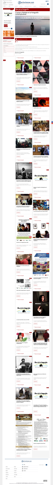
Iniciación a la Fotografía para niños (22, 242)
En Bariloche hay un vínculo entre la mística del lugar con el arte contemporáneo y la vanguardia (41, 239)
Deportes (7, 472)
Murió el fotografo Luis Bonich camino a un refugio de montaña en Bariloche (23, 74)
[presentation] (8, 58)
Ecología (15, 470)
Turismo (35, 7)
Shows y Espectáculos (28, 7)
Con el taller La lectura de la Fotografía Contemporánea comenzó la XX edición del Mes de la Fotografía (23, 401)
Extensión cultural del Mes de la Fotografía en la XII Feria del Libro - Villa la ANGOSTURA (41, 157)
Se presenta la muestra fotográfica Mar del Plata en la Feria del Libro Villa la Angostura (23, 181)
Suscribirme (5, 26)
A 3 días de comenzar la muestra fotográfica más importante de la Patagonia (23, 450)
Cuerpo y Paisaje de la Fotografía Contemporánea (22, 343)
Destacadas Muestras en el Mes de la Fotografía (40, 374)
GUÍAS (11, 7)
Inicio (16, 10)
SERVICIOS (21, 7)
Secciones (16, 7)
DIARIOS (5, 7)
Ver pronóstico (11, 4)
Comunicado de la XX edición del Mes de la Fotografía (23, 150)
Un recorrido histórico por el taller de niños (41, 211)
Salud (15, 476)
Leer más (18, 81)
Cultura (19, 10)
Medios (7, 470)
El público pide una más (37, 108)
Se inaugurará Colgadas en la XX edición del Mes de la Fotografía (41, 278)
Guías (6, 478)
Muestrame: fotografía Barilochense (40, 84)
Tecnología (15, 474)
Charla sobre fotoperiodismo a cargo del (23, 290)
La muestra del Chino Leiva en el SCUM (22, 319)
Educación (7, 474)
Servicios (15, 472)
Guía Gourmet (24, 468)
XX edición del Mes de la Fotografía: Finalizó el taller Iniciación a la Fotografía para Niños (41, 133)
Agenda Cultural (25, 466)
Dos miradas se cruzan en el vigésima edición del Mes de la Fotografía (40, 318)
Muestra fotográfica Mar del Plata (39, 443)
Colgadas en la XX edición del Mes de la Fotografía (22, 266)
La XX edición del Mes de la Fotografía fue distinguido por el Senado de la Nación (23, 206)
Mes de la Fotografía (23, 10)
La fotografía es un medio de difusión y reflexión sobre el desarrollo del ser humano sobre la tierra (23, 374)
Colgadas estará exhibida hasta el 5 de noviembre (22, 126)
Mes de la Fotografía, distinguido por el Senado (40, 188)
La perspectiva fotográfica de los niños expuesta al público (22, 101)
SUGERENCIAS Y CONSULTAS (43, 7)
